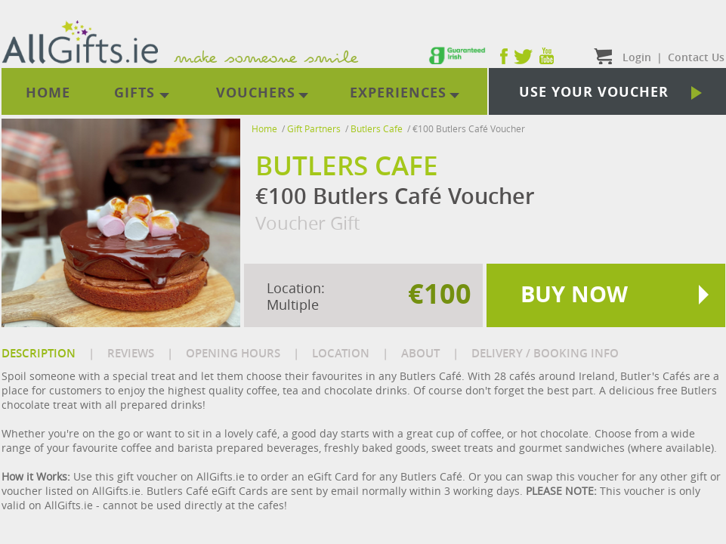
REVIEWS (130, 353)
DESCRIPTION (39, 353)
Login (637, 57)
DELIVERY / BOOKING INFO (545, 353)
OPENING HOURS (233, 353)
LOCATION (340, 353)
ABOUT (420, 353)
